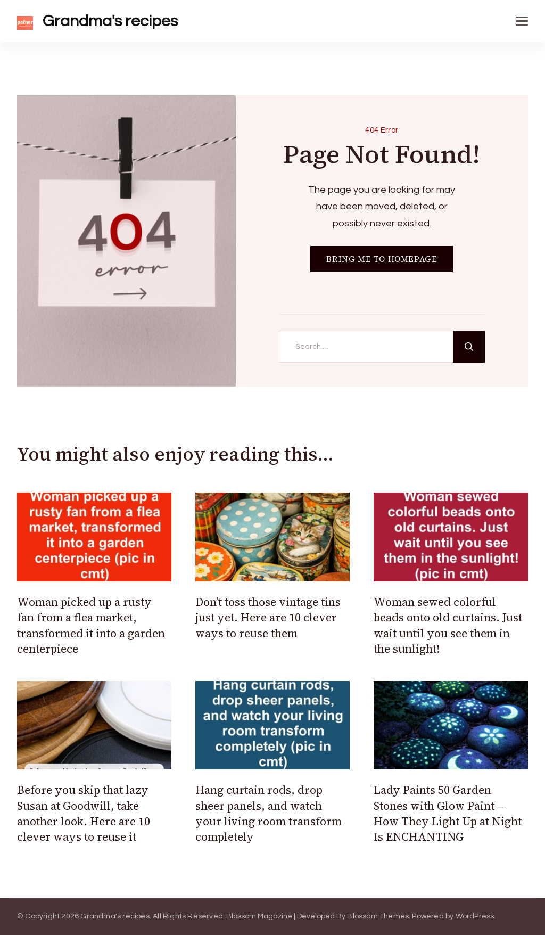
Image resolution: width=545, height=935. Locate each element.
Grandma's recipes (110, 21)
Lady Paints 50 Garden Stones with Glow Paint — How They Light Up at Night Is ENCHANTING (448, 813)
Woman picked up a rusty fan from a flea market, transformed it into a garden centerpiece (91, 625)
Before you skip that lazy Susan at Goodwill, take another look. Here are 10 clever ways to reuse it (83, 813)
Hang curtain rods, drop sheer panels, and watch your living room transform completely (268, 813)
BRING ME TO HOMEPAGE (381, 259)
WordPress (475, 916)
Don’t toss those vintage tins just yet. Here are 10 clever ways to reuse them (268, 617)
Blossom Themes (378, 916)
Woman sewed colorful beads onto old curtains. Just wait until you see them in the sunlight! (448, 625)
